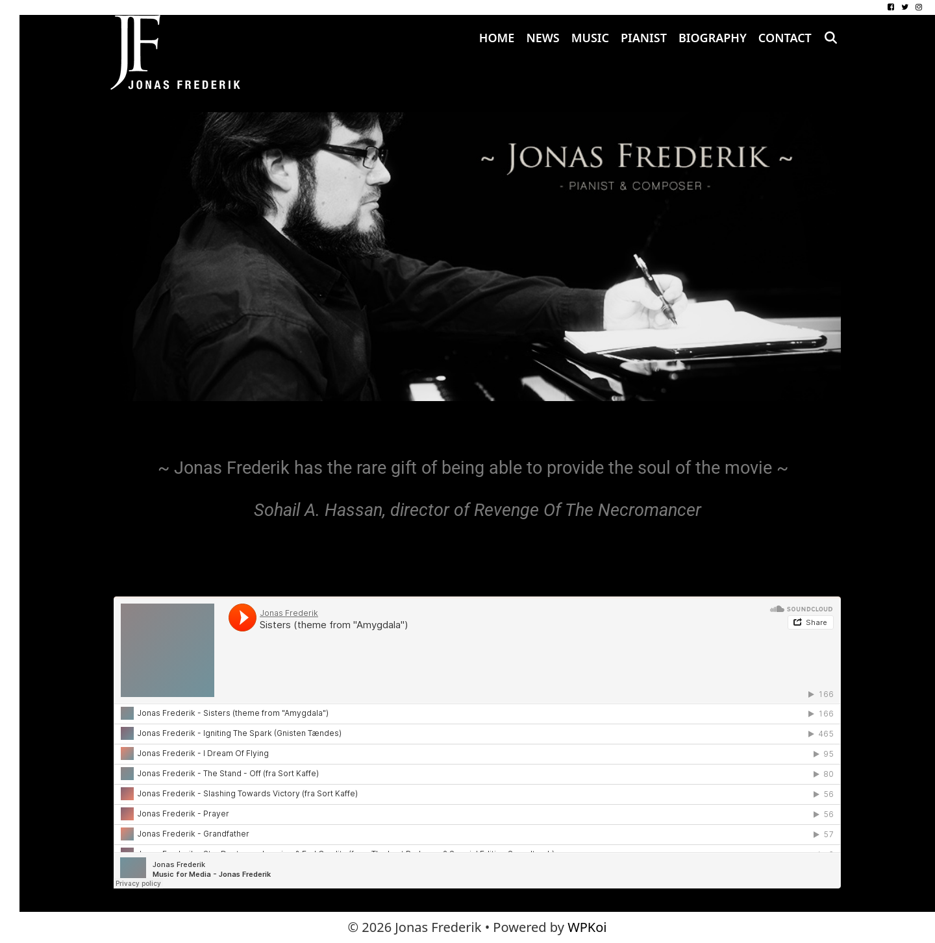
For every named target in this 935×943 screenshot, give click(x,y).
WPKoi (586, 927)
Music (590, 37)
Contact (785, 37)
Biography (713, 37)
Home (497, 37)
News (542, 37)
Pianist (644, 37)
